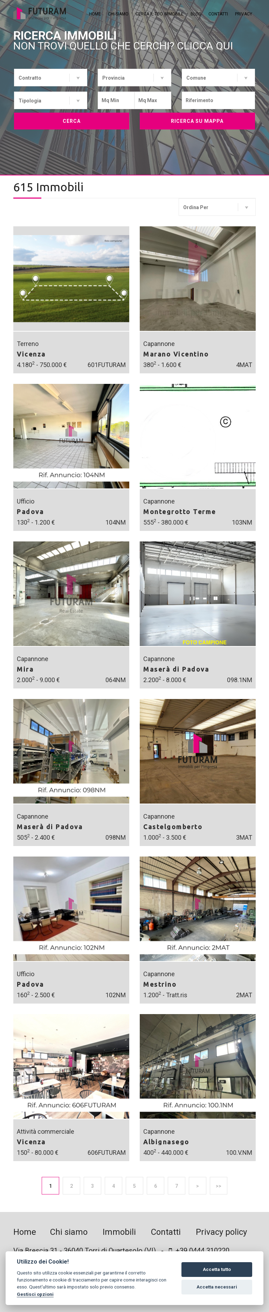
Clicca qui (205, 46)
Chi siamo (118, 14)
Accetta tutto (217, 1269)
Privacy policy (221, 1232)
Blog (196, 14)
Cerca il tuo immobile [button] (160, 14)
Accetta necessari (216, 1287)
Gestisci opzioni (35, 1294)
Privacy (243, 14)
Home (95, 14)
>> (218, 1186)
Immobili (119, 1232)
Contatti (218, 14)
